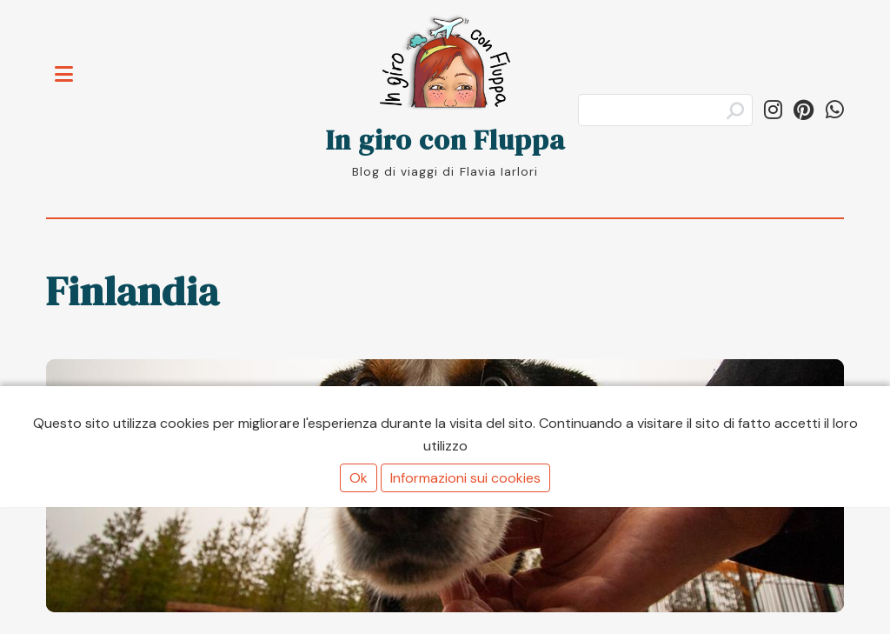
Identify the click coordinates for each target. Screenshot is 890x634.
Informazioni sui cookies (465, 478)
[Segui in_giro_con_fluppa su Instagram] (773, 110)
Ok (358, 478)
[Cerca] (665, 110)
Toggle (73, 64)
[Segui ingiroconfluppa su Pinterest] (804, 110)
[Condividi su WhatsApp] (835, 110)
